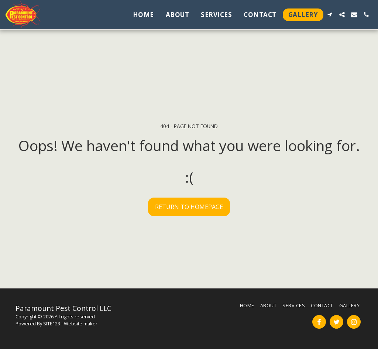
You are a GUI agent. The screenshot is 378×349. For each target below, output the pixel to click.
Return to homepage (189, 207)
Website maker (80, 323)
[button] (330, 14)
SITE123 (51, 323)
